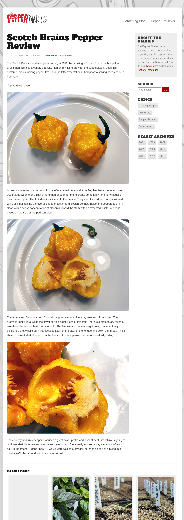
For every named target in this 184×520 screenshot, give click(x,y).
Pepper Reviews (163, 21)
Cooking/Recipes (148, 105)
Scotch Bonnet (67, 56)
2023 (152, 142)
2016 (162, 156)
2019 (162, 149)
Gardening (144, 112)
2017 (152, 156)
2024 (141, 142)
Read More (152, 66)
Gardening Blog (134, 21)
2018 (141, 156)
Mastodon (153, 70)
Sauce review (146, 126)
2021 (141, 149)
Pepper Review (50, 56)
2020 (152, 149)
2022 (162, 142)
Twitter (141, 70)
